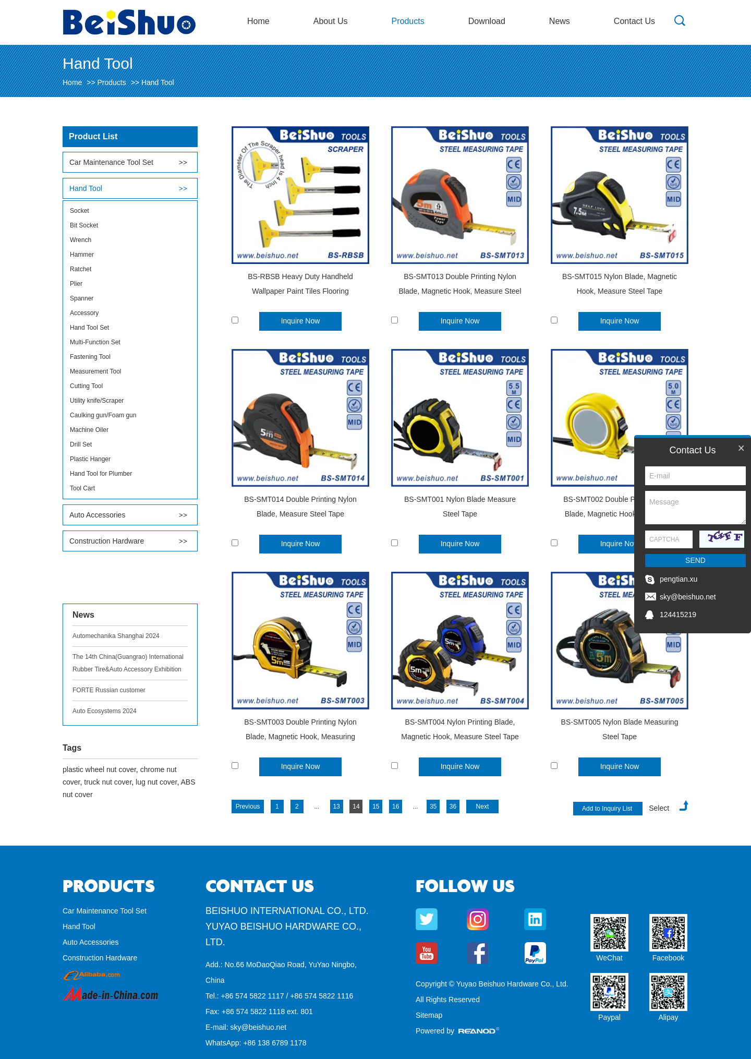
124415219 (678, 614)
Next (482, 806)
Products (408, 21)
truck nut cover (107, 782)
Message (695, 507)
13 (336, 806)
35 (433, 806)
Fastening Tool (90, 356)
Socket (79, 210)
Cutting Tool (86, 386)
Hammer (82, 254)
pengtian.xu (678, 579)
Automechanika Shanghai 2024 (116, 636)
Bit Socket (84, 225)
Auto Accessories (97, 515)
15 (375, 806)
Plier (76, 283)
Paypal (609, 1017)
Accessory (84, 313)
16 (395, 806)
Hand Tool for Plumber (101, 473)
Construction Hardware (106, 541)
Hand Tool (157, 82)
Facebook (668, 958)
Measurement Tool (96, 371)
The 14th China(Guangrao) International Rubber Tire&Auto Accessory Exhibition (128, 663)
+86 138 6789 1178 (274, 1043)
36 (453, 806)
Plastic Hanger (90, 459)
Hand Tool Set (89, 327)
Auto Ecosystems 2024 (104, 711)
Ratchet (80, 269)
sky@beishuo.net (258, 1027)
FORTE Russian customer (109, 690)
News (559, 21)
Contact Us (634, 21)
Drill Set (81, 444)
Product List (93, 136)
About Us (330, 21)
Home (258, 21)
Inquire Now (300, 321)
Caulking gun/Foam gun (103, 415)
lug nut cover (156, 782)
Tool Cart (82, 488)
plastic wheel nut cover (99, 769)
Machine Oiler (89, 430)
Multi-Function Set (95, 342)
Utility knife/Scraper (97, 400)
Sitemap (429, 1015)
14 (356, 806)
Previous (248, 806)
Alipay (668, 1017)
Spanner (81, 298)
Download (486, 21)
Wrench (80, 240)
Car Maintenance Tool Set (111, 162)
